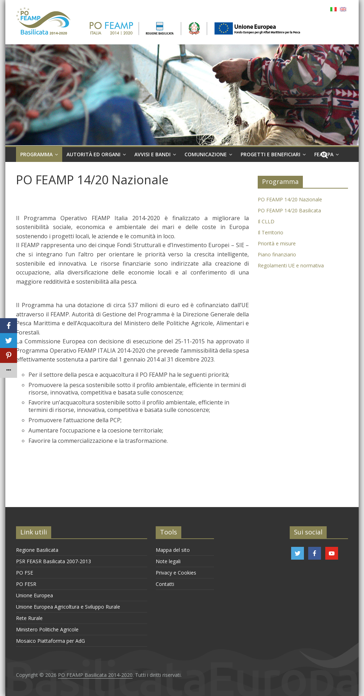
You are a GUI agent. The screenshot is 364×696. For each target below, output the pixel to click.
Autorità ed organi (93, 154)
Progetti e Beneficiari (270, 154)
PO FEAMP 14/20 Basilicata (289, 210)
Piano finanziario (277, 254)
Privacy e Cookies (176, 572)
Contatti (165, 584)
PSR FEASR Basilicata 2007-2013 (53, 561)
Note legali (168, 561)
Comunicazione (205, 154)
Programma (36, 154)
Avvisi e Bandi (152, 154)
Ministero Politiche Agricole (47, 629)
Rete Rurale (29, 618)
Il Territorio (270, 232)
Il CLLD (266, 221)
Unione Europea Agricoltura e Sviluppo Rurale (68, 606)
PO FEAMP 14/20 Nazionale (290, 199)
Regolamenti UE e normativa (291, 265)
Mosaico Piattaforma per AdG (50, 640)
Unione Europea (34, 595)
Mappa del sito (173, 550)
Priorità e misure (277, 243)
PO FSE (24, 572)
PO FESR (26, 584)
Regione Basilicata (37, 550)
